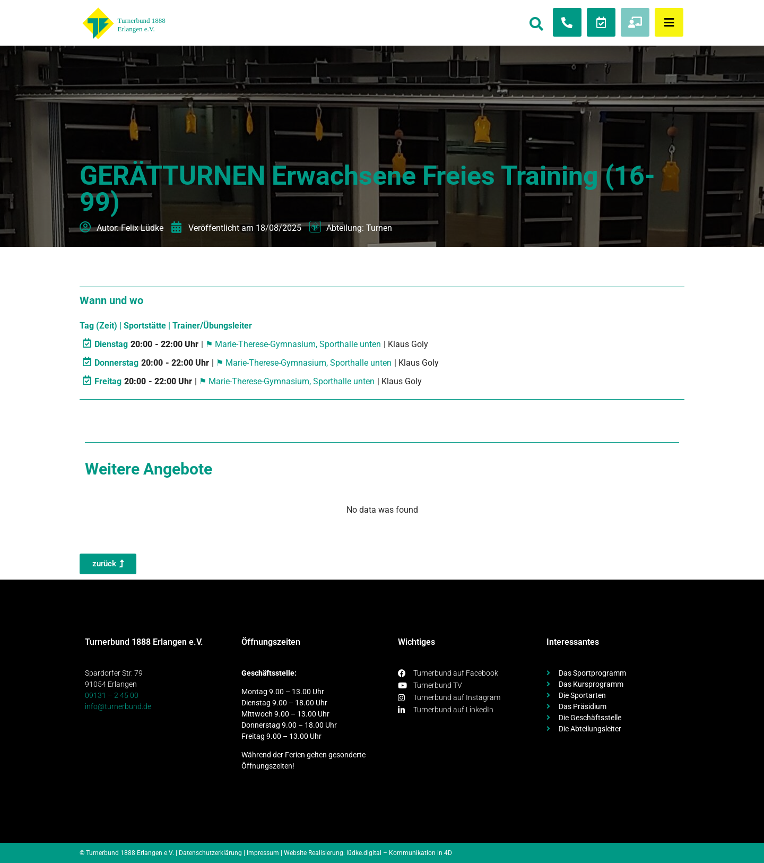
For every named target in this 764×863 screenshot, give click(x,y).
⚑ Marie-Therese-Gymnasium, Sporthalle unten (293, 344)
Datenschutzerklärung (210, 853)
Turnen (379, 228)
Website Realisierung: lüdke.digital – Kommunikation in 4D (368, 853)
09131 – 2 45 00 (111, 695)
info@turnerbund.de (118, 706)
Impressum (263, 853)
